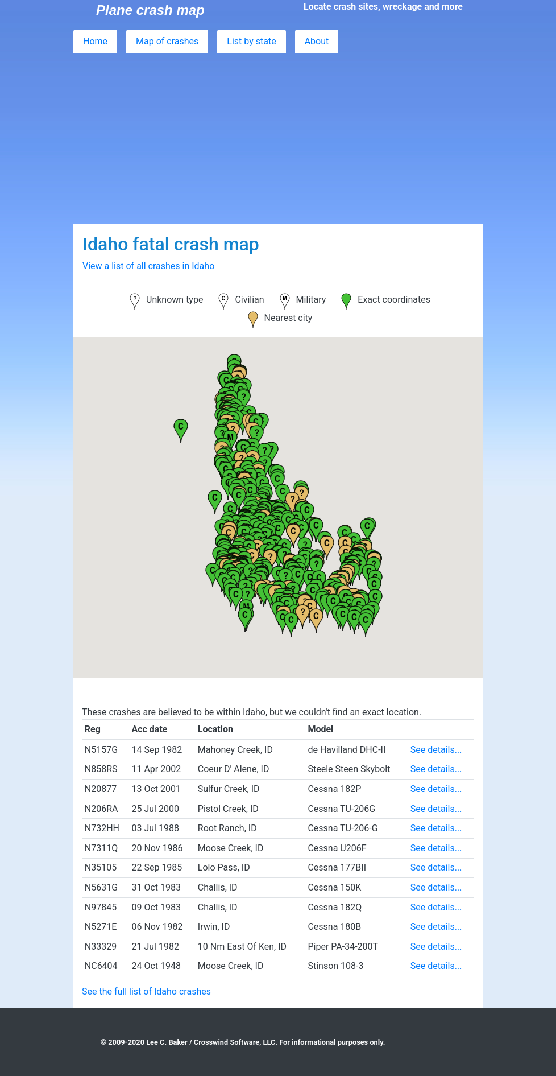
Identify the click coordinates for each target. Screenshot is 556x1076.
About (317, 41)
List (251, 41)
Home (95, 41)
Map (167, 41)
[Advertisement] (278, 139)
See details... (436, 749)
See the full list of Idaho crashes (146, 991)
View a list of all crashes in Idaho (148, 266)
